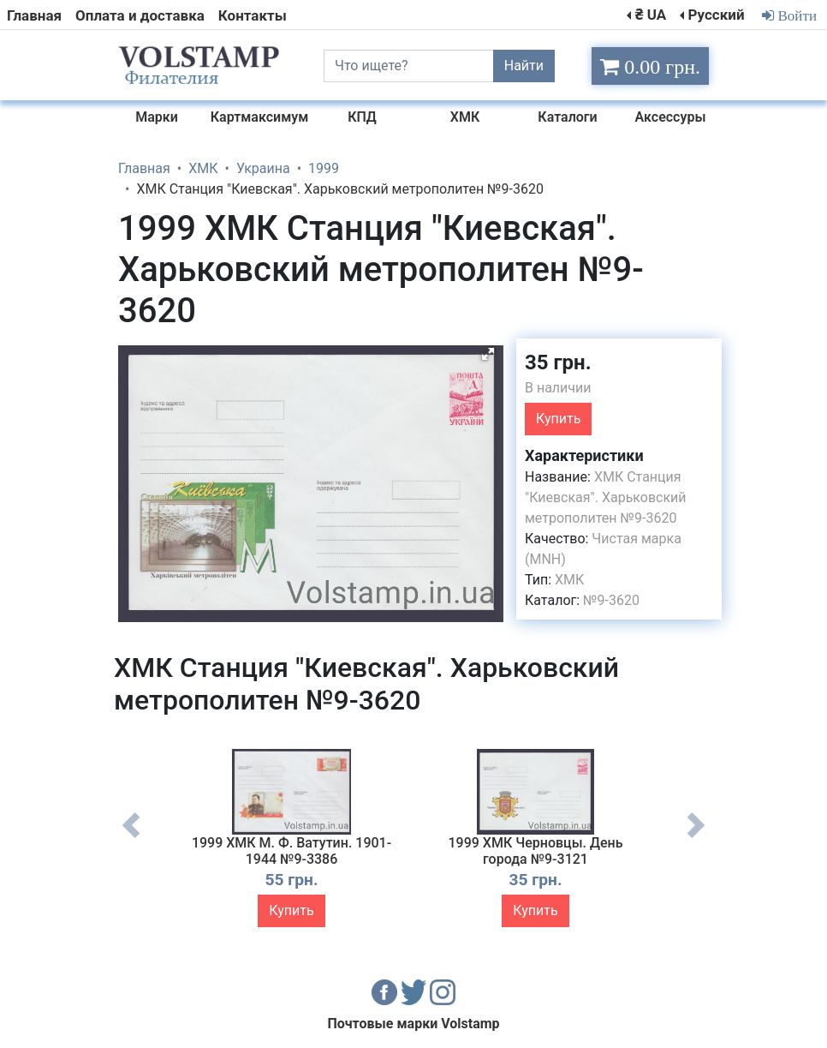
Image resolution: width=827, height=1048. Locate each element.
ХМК (569, 580)
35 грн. (558, 362)
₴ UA (650, 14)
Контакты (252, 15)
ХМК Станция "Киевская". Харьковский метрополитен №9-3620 (606, 497)
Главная (34, 15)
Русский (715, 14)
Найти (524, 65)
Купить (558, 418)
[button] (488, 354)
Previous (131, 838)
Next (696, 838)
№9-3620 (611, 600)
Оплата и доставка (140, 15)
